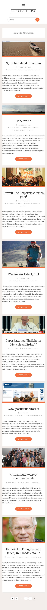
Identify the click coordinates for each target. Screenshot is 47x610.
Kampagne (26, 203)
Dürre (10, 70)
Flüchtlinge (18, 70)
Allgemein (13, 127)
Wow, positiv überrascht (23, 409)
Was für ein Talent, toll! (23, 274)
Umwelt (37, 70)
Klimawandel (28, 70)
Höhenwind (23, 121)
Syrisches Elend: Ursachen (23, 63)
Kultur (24, 130)
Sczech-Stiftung (23, 11)
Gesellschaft (33, 127)
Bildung (18, 203)
